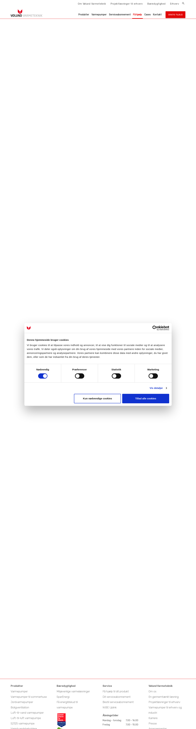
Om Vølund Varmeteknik (92, 3)
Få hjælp (137, 14)
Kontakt (157, 14)
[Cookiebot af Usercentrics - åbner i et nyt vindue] (155, 328)
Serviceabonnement (120, 14)
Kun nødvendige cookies (97, 398)
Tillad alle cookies (145, 398)
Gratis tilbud (175, 14)
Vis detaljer (156, 388)
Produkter (83, 14)
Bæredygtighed (156, 3)
